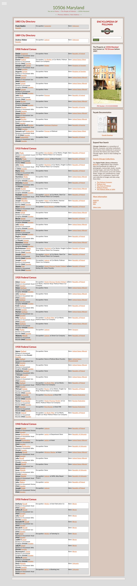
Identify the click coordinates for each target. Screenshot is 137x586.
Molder (46, 65)
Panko (22, 330)
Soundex (18, 28)
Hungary (75, 329)
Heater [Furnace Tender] (52, 401)
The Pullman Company (104, 182)
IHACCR (96, 200)
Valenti (23, 413)
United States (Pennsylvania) (74, 360)
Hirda (22, 165)
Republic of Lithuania (79, 434)
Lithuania (75, 563)
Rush (21, 95)
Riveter (46, 389)
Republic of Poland (78, 153)
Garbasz (23, 288)
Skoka (28, 248)
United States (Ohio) (79, 59)
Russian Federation (78, 395)
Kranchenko (25, 401)
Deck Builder (48, 153)
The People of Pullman (68, 11)
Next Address (75, 14)
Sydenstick (30, 131)
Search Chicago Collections (103, 159)
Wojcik (24, 336)
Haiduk (24, 389)
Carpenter (47, 26)
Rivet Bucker (48, 395)
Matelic (23, 470)
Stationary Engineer (51, 125)
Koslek (25, 183)
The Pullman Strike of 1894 (106, 189)
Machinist (47, 165)
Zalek (23, 488)
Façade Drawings (107, 135)
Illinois (74, 504)
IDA (94, 204)
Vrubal (23, 260)
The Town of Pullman (104, 186)
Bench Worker (49, 206)
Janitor (46, 434)
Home (57, 11)
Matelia (23, 563)
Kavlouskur (25, 434)
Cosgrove (24, 54)
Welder (46, 504)
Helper (46, 200)
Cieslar (22, 282)
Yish (23, 266)
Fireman (47, 95)
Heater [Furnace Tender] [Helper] (55, 266)
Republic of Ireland (78, 53)
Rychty (23, 101)
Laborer (46, 40)
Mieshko (24, 201)
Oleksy (22, 482)
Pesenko (22, 407)
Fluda (22, 153)
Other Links (97, 207)
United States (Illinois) (79, 77)
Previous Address (63, 14)
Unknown (75, 26)
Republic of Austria (78, 107)
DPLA (95, 164)
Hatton (23, 60)
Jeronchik (24, 395)
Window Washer (50, 452)
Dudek (23, 428)
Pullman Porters (102, 187)
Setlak (22, 207)
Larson (28, 66)
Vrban (23, 254)
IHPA (95, 202)
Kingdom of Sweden (79, 65)
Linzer (21, 534)
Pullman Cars (101, 184)
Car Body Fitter (49, 317)
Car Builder (48, 59)
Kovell (24, 452)
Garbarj (23, 351)
